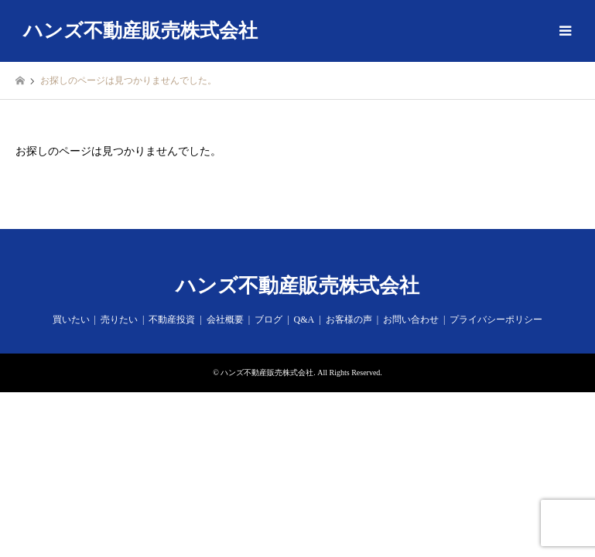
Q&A (304, 319)
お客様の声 (349, 319)
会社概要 (225, 319)
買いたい (71, 319)
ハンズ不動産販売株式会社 (297, 286)
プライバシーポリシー (496, 319)
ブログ (268, 319)
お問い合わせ (411, 319)
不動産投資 (172, 319)
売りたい (119, 319)
